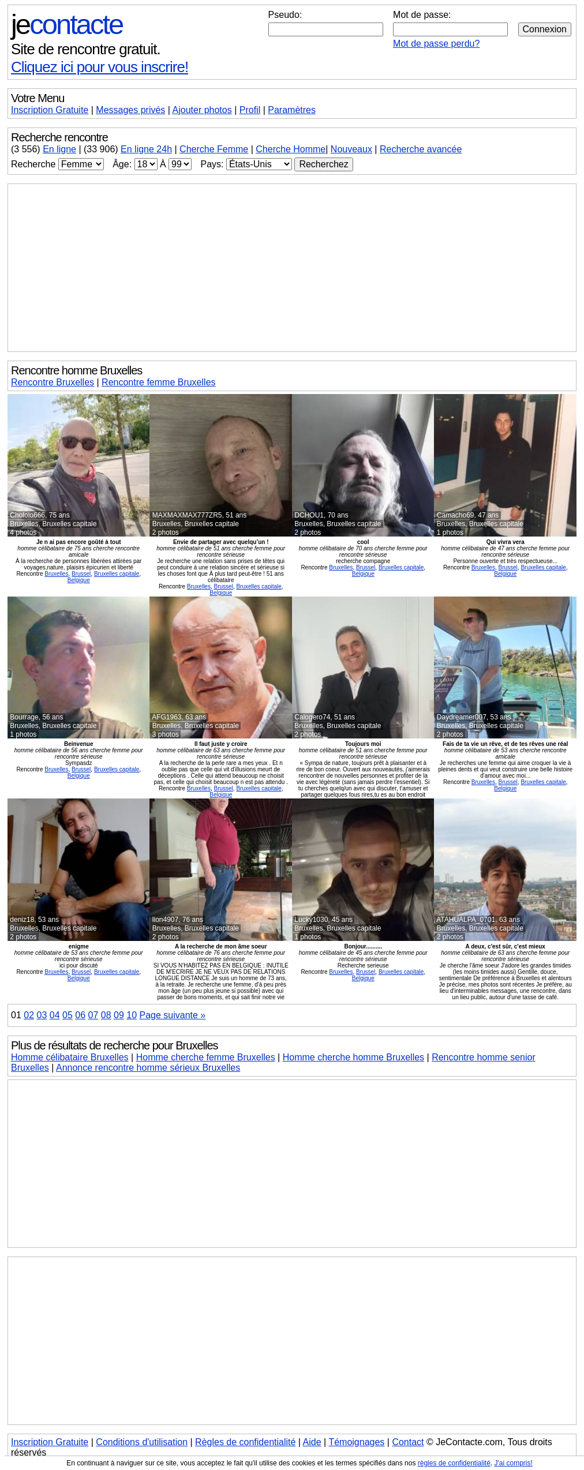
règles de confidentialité (454, 1463)
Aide (312, 1442)
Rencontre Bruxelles (52, 382)
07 (93, 1015)
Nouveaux (351, 149)
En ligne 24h (146, 149)
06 (80, 1015)
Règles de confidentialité (245, 1442)
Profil (249, 110)
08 (106, 1015)
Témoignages (356, 1442)
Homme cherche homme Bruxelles (353, 1057)
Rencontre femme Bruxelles (158, 382)
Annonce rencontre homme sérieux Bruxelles (148, 1067)
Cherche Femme (213, 149)
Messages (130, 110)
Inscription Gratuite (49, 110)
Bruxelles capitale (116, 574)
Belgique (79, 580)
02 (29, 1015)
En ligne (59, 149)
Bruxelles (56, 574)
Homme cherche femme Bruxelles (205, 1057)
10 (131, 1015)
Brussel (81, 574)
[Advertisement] (292, 267)
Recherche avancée (421, 149)
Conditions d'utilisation (142, 1442)
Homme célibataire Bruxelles (70, 1057)
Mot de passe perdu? (436, 43)
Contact (408, 1442)
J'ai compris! (514, 1463)
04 (55, 1015)
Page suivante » (172, 1015)
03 (41, 1015)
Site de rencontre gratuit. (85, 49)
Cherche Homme (290, 149)
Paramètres (292, 110)
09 (119, 1015)
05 (67, 1015)
